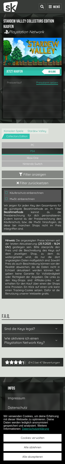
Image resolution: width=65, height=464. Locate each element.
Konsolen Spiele (13, 131)
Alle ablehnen (32, 447)
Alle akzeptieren (32, 456)
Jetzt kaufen (33, 71)
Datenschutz (17, 407)
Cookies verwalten (32, 438)
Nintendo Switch (32, 164)
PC (32, 145)
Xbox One (32, 158)
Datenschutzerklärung (35, 428)
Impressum (16, 398)
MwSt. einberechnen (20, 199)
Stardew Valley (37, 131)
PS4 (32, 151)
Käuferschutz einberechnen (24, 193)
